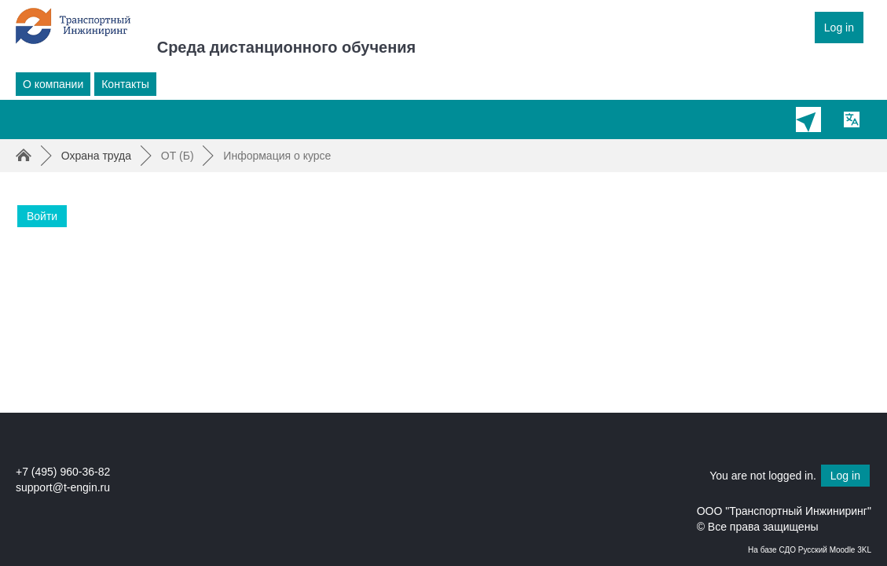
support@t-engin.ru (63, 487)
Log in (839, 27)
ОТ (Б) (177, 155)
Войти (42, 216)
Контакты (124, 84)
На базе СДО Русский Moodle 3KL (809, 550)
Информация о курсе (277, 155)
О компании (53, 84)
